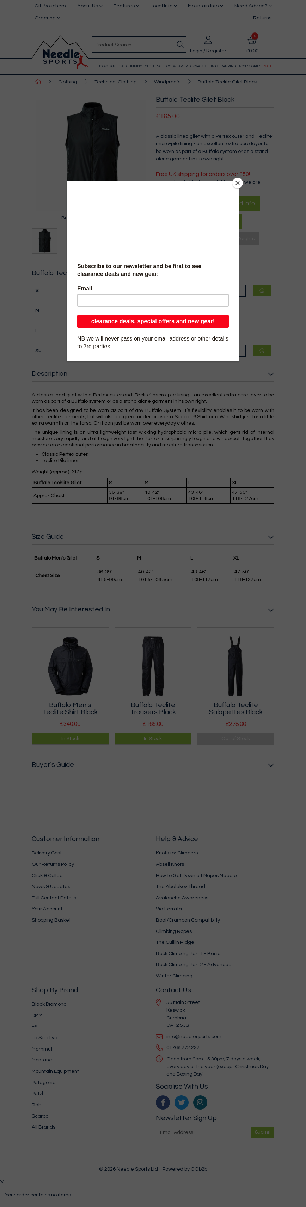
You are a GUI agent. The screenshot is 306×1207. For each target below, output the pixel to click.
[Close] (237, 183)
